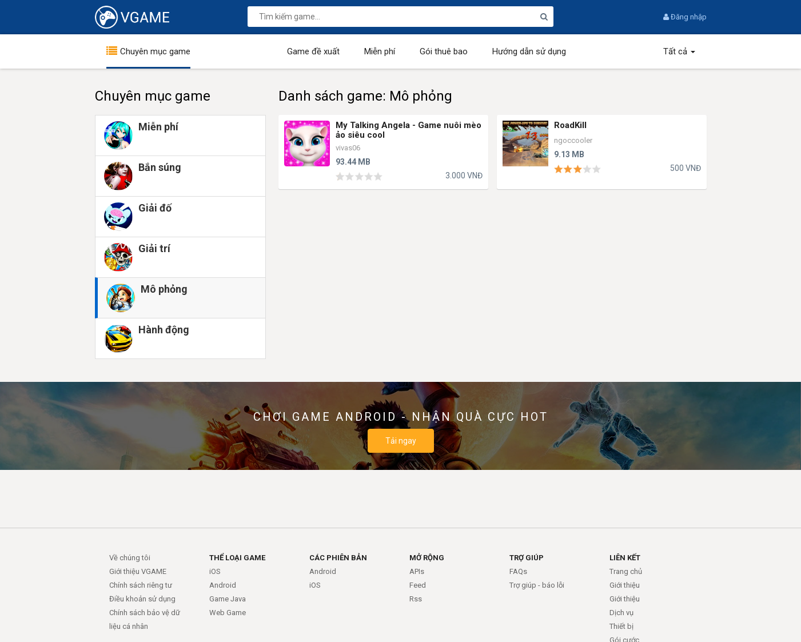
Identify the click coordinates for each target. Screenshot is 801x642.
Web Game (227, 612)
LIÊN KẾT (624, 557)
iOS (215, 571)
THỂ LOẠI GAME (237, 557)
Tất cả (679, 51)
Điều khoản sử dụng (142, 599)
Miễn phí (379, 51)
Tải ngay (400, 440)
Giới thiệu (624, 585)
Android (222, 585)
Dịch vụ (621, 612)
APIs (416, 571)
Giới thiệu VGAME (137, 571)
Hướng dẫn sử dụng (529, 51)
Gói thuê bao (444, 51)
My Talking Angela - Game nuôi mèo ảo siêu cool (408, 130)
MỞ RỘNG (426, 557)
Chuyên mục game (155, 51)
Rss (415, 599)
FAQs (518, 571)
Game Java (227, 599)
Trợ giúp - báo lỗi (536, 585)
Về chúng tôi (129, 557)
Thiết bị (621, 626)
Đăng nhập (685, 17)
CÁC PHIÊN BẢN (338, 557)
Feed (417, 585)
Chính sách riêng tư (140, 585)
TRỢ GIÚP (526, 557)
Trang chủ (625, 571)
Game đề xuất (313, 51)
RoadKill (570, 125)
